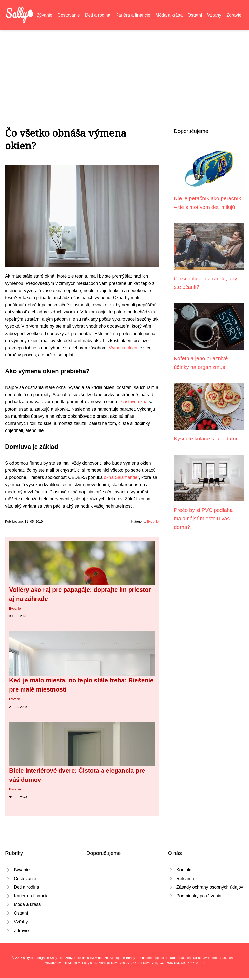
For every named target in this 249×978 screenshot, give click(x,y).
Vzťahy (214, 15)
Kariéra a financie (133, 15)
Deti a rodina (97, 15)
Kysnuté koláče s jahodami (205, 438)
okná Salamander (121, 477)
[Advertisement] (124, 68)
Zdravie (233, 15)
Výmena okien (123, 347)
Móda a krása (169, 15)
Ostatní (195, 15)
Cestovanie (69, 15)
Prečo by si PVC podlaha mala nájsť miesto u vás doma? (203, 518)
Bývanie (44, 15)
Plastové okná (133, 401)
